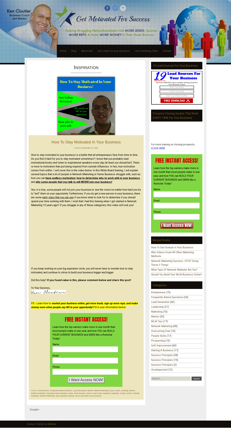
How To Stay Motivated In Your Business (86, 142)
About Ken (87, 50)
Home (63, 50)
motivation (35, 396)
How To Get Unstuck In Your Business (172, 247)
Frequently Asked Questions (61, 390)
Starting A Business (162, 350)
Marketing (156, 311)
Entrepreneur (44, 390)
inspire (122, 393)
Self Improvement (161, 345)
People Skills (158, 335)
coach (117, 390)
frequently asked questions (57, 393)
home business (80, 393)
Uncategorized (159, 369)
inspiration (115, 393)
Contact (167, 50)
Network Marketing (101, 390)
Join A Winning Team (146, 50)
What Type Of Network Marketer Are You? (174, 269)
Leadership (157, 306)
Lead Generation (79, 390)
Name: (56, 344)
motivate (136, 393)
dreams (132, 390)
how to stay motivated (101, 393)
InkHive (52, 424)
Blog (73, 50)
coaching (124, 390)
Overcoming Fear (160, 331)
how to (89, 393)
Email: (55, 355)
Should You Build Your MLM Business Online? (176, 274)
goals (71, 393)
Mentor (90, 390)
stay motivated (61, 396)
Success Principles (162, 360)
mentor (129, 393)
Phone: (56, 366)
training (71, 396)
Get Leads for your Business (114, 50)
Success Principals (162, 355)
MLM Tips (157, 321)
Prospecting (158, 340)
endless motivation (38, 393)
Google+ (34, 409)
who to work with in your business (88, 396)
